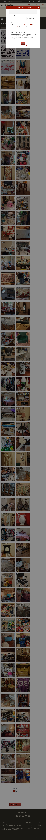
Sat (19, 26)
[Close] (38, 7)
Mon (13, 24)
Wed (26, 24)
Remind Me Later (20, 45)
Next (23, 43)
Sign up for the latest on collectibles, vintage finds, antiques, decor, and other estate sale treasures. (24, 35)
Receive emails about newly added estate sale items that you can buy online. (23, 32)
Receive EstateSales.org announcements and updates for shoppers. (22, 38)
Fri (12, 26)
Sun (26, 26)
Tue (19, 24)
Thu (33, 24)
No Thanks (27, 45)
